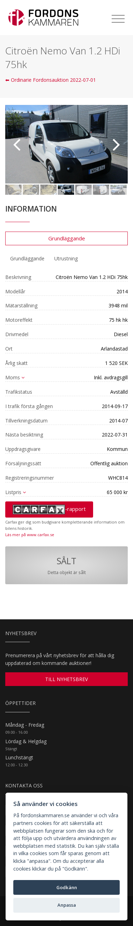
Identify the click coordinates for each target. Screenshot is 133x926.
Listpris (15, 492)
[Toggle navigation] (118, 19)
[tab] (27, 258)
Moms (14, 377)
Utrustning (66, 258)
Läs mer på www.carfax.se (29, 534)
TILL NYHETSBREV (66, 679)
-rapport (49, 509)
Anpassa (66, 905)
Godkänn (66, 887)
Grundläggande (66, 238)
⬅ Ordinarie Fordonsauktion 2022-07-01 (50, 79)
